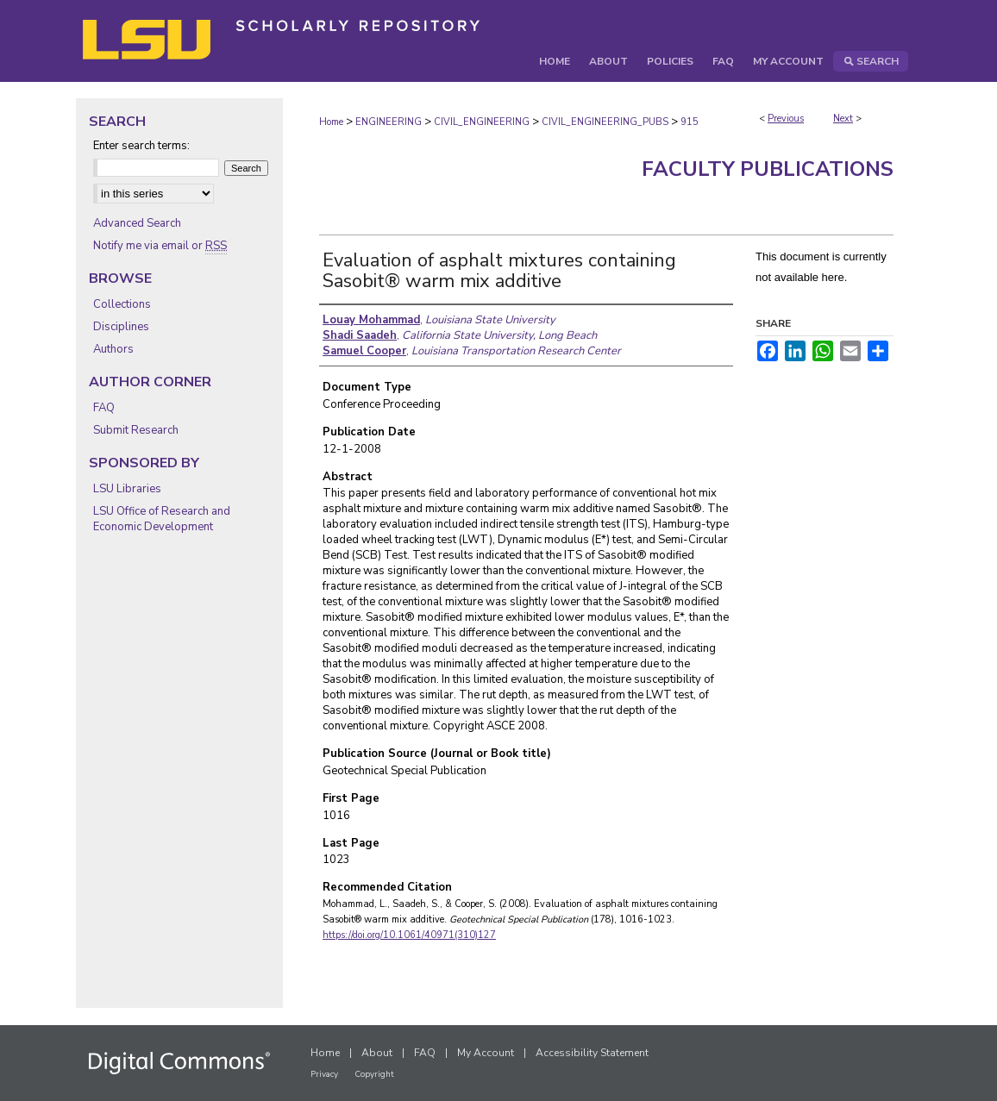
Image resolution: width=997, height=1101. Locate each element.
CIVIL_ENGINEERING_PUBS (605, 122)
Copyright (374, 1074)
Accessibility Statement (592, 1053)
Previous (786, 118)
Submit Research (136, 430)
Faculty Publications (768, 169)
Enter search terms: (141, 145)
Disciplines (121, 327)
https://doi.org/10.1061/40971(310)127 (409, 935)
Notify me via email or (160, 245)
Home (331, 122)
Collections (122, 304)
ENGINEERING (388, 122)
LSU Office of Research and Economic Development (161, 519)
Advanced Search (137, 223)
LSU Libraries (127, 489)
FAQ (104, 408)
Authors (113, 349)
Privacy (324, 1074)
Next (843, 118)
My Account (485, 1053)
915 (689, 122)
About (376, 1053)
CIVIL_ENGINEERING (482, 122)
